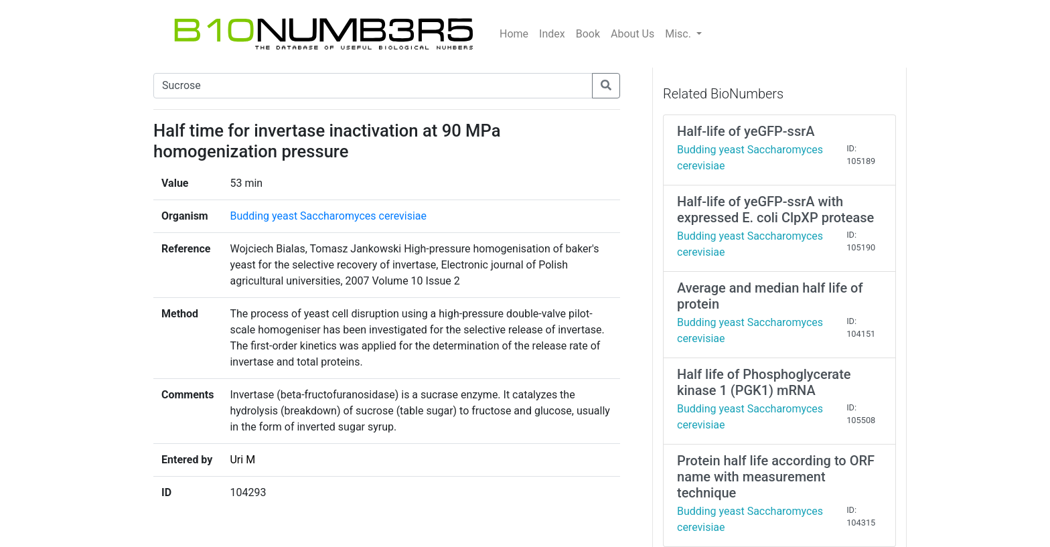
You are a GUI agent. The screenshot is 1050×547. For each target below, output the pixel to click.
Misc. (679, 33)
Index (552, 33)
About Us (632, 33)
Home (514, 33)
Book (588, 33)
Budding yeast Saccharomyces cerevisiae (328, 216)
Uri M (242, 459)
